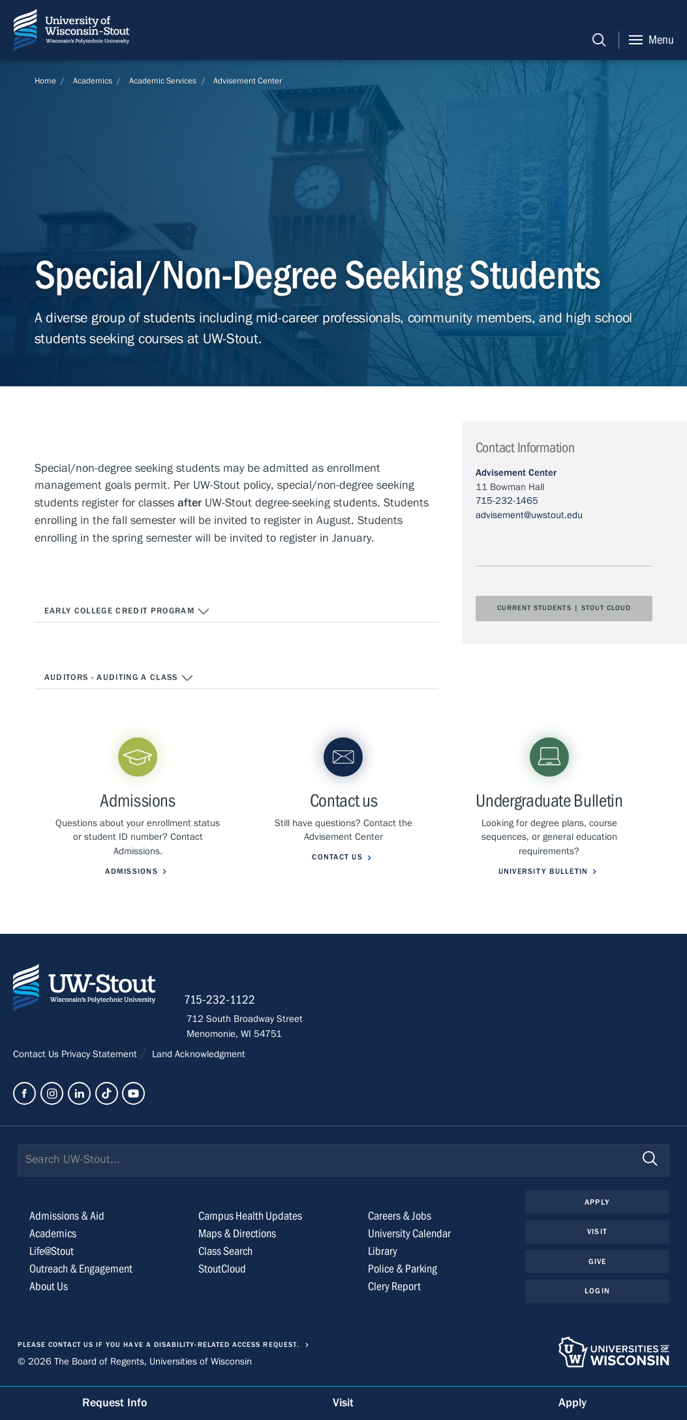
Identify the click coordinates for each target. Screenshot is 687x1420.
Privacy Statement (100, 1054)
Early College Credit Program (127, 611)
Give (597, 1262)
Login (597, 1292)
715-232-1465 (507, 500)
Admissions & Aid (66, 1217)
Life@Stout (51, 1252)
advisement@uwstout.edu (529, 515)
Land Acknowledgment (197, 1054)
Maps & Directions (237, 1234)
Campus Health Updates (250, 1217)
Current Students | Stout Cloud (564, 608)
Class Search (225, 1252)
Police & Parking (402, 1269)
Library (382, 1252)
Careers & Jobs (399, 1217)
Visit (597, 1232)
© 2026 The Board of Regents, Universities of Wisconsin (135, 1362)
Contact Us (37, 1054)
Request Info (114, 1403)
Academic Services (162, 80)
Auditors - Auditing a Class (119, 678)
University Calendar (409, 1234)
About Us (48, 1287)
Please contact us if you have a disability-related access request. (158, 1346)
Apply (597, 1202)
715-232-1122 (222, 1000)
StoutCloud (222, 1269)
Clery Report (394, 1287)
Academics (92, 80)
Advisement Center (247, 80)
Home (45, 80)
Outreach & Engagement (80, 1269)
